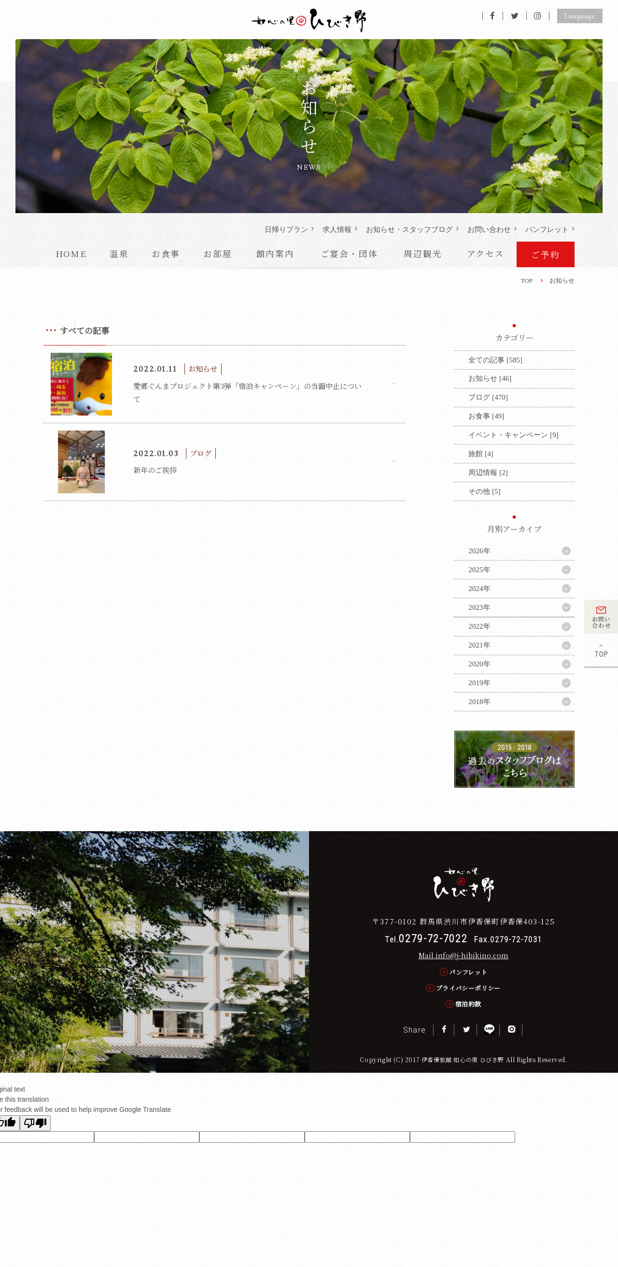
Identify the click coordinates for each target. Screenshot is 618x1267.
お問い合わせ (489, 229)
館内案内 (275, 253)
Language (579, 16)
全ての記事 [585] (495, 360)
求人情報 (337, 229)
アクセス (486, 253)
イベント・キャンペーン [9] (513, 435)
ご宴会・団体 (349, 253)
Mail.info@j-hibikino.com (463, 955)
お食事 (166, 253)
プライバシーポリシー (468, 988)
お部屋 (217, 253)
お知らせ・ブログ (409, 229)
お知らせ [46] (489, 378)
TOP (527, 280)
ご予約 (545, 254)
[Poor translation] (35, 1123)
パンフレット (547, 229)
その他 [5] (484, 491)
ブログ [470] (488, 397)
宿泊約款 (468, 1003)
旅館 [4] (480, 453)
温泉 (119, 253)
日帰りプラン (286, 229)
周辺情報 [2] (487, 472)
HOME (71, 253)
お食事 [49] (486, 416)
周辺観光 (423, 253)
